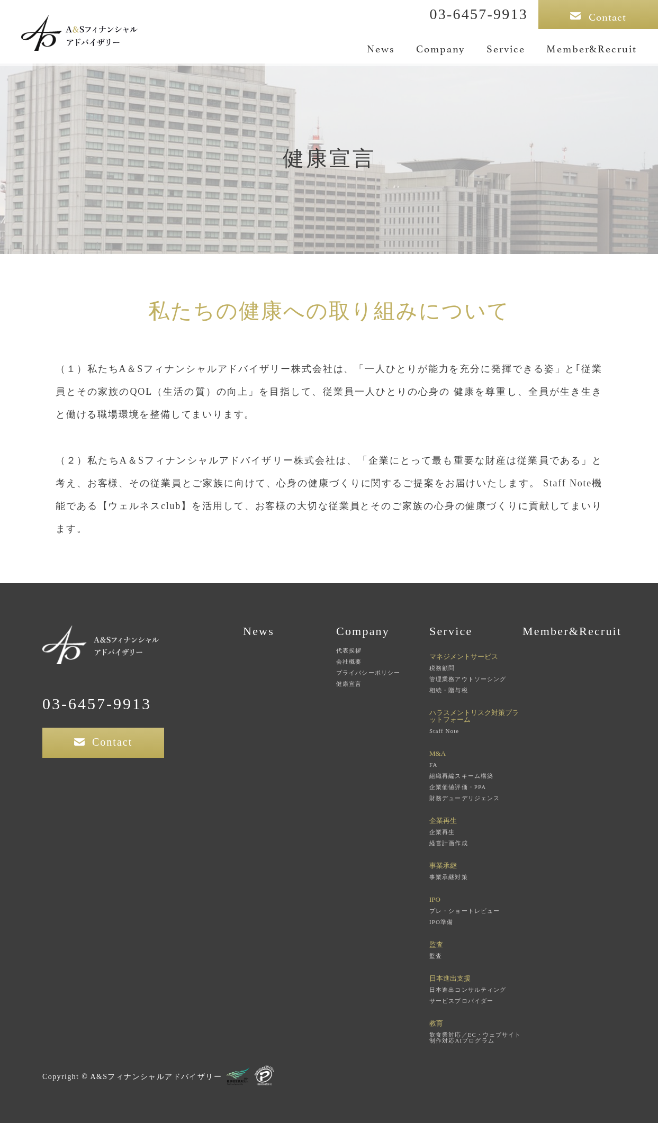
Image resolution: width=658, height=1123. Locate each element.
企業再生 (442, 832)
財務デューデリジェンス (464, 798)
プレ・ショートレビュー (464, 911)
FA (433, 765)
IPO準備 (441, 922)
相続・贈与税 (448, 690)
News (381, 47)
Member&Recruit (591, 47)
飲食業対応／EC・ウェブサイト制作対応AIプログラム (475, 1038)
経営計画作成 (448, 843)
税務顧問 (442, 668)
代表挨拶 (349, 651)
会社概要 (349, 662)
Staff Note (444, 731)
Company (440, 47)
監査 (435, 956)
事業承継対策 (448, 877)
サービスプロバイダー (461, 1001)
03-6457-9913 (478, 14)
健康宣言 (349, 684)
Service (505, 47)
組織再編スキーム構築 (461, 776)
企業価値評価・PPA (457, 787)
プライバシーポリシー (368, 673)
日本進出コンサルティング (467, 990)
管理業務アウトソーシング (467, 679)
